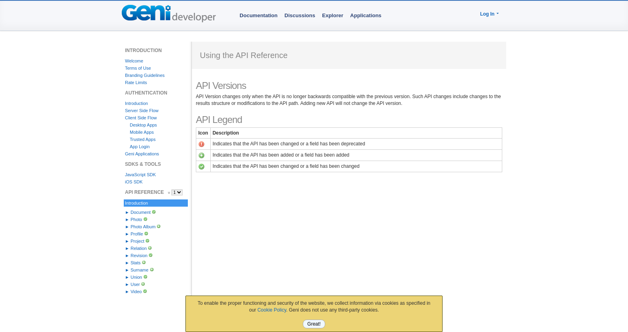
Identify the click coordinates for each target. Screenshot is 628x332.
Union (136, 277)
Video (136, 291)
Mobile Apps (142, 132)
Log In (487, 14)
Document (141, 212)
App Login (140, 146)
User (135, 284)
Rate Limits (136, 82)
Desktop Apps (143, 125)
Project (137, 241)
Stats (136, 262)
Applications (365, 15)
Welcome (134, 60)
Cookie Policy (272, 310)
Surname (140, 270)
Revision (139, 255)
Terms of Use (138, 68)
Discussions (299, 15)
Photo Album (143, 226)
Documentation (259, 15)
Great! (313, 324)
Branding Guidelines (145, 75)
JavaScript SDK (140, 174)
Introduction (136, 103)
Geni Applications (142, 153)
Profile (137, 233)
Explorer (332, 15)
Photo (136, 219)
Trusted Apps (142, 139)
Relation (139, 248)
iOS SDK (134, 181)
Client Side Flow (141, 117)
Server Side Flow (142, 110)
